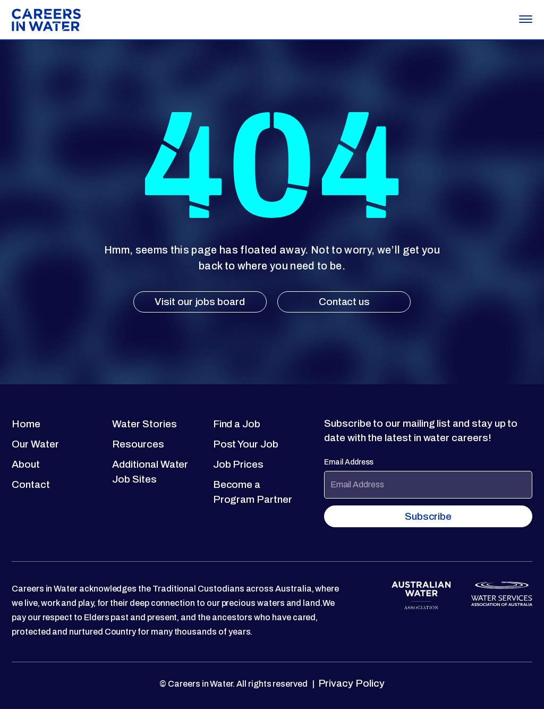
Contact (31, 484)
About (26, 464)
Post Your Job (245, 444)
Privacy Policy (350, 683)
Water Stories (144, 423)
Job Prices (238, 464)
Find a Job (236, 423)
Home (26, 423)
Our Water (35, 444)
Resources (138, 444)
